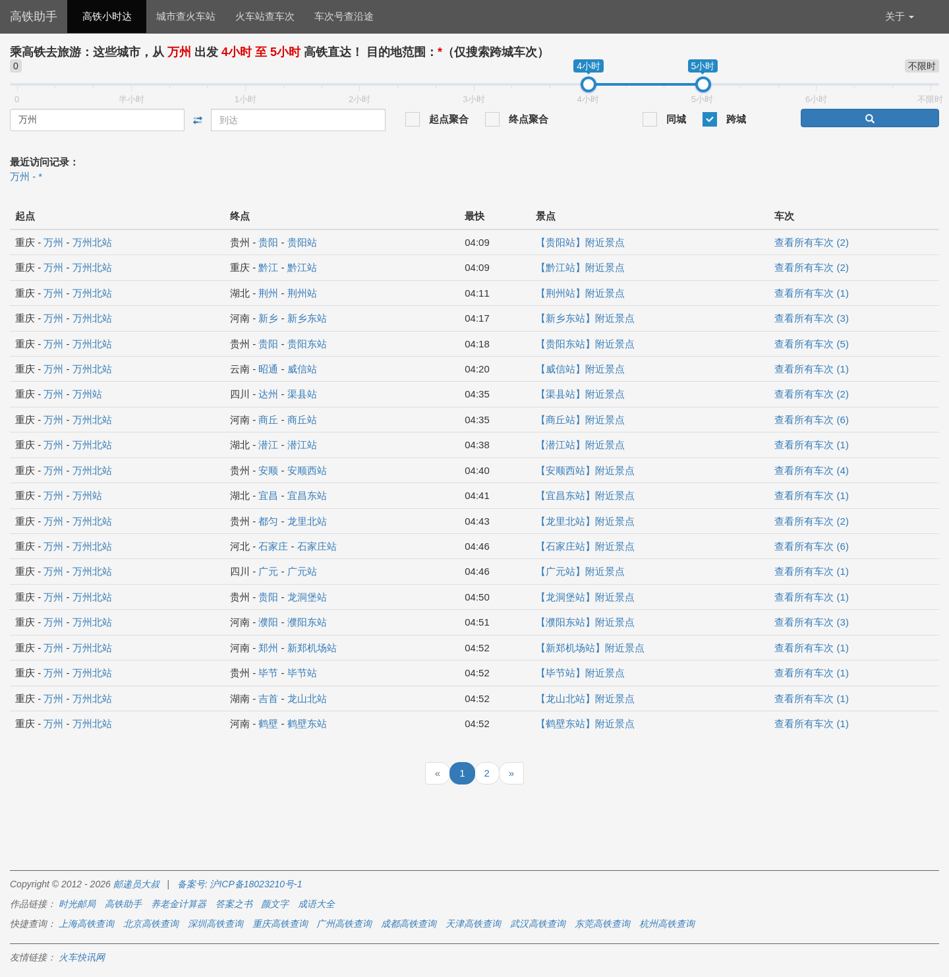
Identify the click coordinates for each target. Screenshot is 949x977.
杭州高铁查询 (667, 923)
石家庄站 (317, 546)
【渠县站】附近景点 (580, 394)
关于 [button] (899, 16)
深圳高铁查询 (215, 923)
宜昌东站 (307, 495)
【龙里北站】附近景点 (585, 521)
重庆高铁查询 (280, 923)
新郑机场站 (312, 647)
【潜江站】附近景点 (580, 444)
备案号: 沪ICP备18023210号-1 (239, 884)
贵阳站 (302, 242)
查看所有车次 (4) (811, 470)
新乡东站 (307, 318)
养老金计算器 (178, 904)
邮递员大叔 (136, 884)
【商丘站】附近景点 (580, 419)
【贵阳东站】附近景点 (585, 343)
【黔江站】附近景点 (580, 267)
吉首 (268, 698)
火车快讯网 (82, 957)
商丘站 (302, 419)
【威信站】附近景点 (580, 368)
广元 (268, 571)
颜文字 (275, 904)
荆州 (268, 293)
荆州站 (302, 293)
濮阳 (268, 622)
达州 (268, 394)
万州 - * (26, 176)
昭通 (268, 368)
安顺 (268, 470)
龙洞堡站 (307, 597)
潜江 (268, 444)
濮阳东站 (307, 622)
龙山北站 (307, 698)
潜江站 (302, 444)
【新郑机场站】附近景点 (590, 647)
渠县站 (302, 394)
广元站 (302, 571)
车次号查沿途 (344, 16)
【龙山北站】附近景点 (585, 698)
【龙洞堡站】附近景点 (585, 597)
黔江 (268, 267)
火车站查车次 (265, 16)
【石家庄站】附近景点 (585, 546)
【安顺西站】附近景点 (585, 470)
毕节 (268, 672)
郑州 (268, 647)
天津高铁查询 (473, 923)
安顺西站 (307, 470)
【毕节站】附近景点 (580, 672)
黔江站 (302, 267)
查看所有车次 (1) (811, 293)
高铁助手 (33, 16)
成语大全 (316, 904)
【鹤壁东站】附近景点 (585, 723)
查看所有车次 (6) (811, 419)
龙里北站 (307, 521)
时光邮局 (77, 904)
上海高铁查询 (86, 923)
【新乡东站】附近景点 (585, 318)
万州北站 (92, 242)
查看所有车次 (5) (811, 343)
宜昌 (268, 495)
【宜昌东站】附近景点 (585, 495)
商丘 (268, 419)
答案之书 (234, 904)
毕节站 (302, 672)
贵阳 (268, 242)
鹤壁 (268, 723)
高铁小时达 (107, 16)
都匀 (268, 521)
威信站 (302, 368)
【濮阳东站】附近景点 (585, 622)
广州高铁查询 (344, 923)
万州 (53, 242)
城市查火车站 (186, 16)
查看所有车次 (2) (811, 242)
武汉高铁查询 (537, 923)
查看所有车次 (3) (811, 318)
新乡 (268, 318)
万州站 (87, 394)
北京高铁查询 (151, 923)
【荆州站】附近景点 (580, 293)
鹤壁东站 (307, 723)
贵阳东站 (307, 343)
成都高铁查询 (408, 923)
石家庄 (273, 546)
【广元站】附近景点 (580, 571)
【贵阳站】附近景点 (580, 242)
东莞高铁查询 (602, 923)
